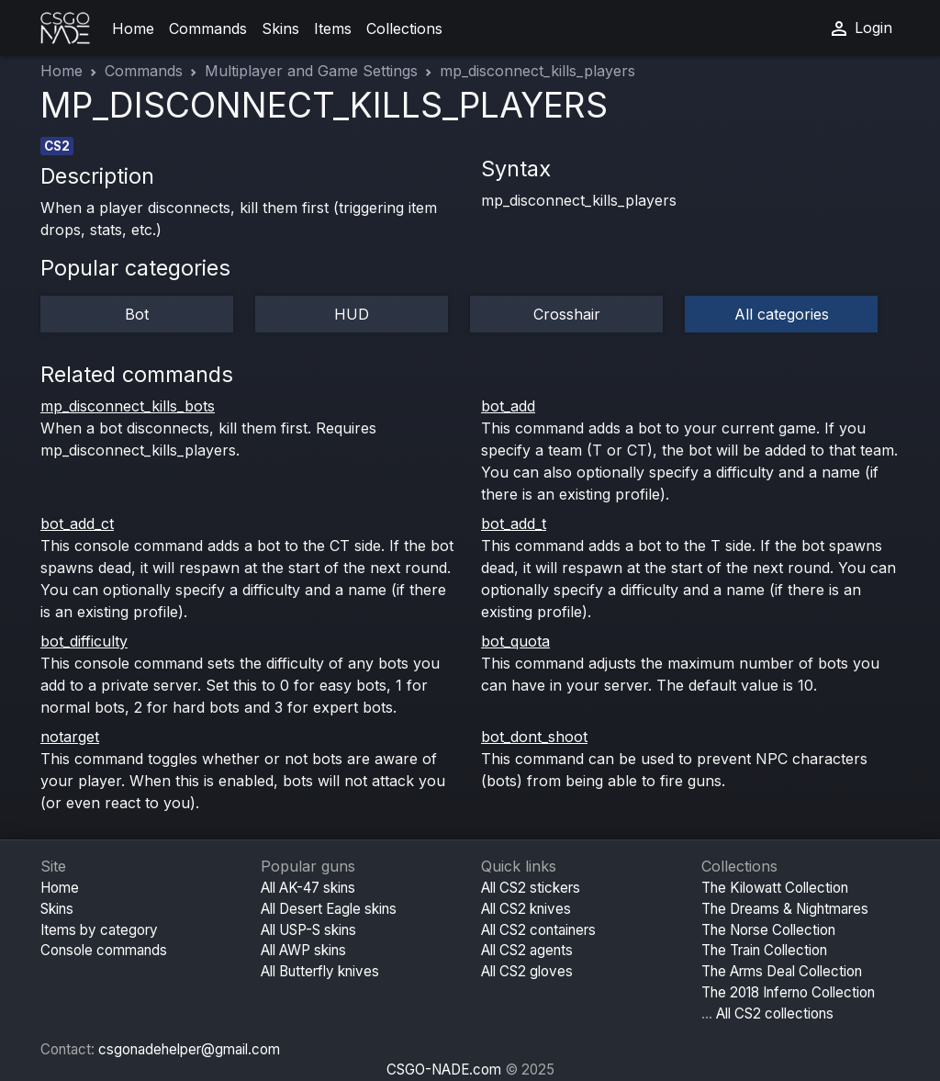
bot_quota (515, 641)
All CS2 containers (538, 930)
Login (860, 28)
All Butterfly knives (320, 971)
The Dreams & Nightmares (784, 909)
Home (133, 28)
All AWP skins (303, 950)
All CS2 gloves (527, 971)
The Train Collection (764, 950)
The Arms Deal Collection (781, 971)
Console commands (103, 950)
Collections (404, 28)
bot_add (508, 406)
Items (333, 28)
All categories (781, 314)
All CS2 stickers (530, 887)
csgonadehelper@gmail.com (189, 1049)
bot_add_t (513, 523)
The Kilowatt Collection (774, 887)
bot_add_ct (77, 523)
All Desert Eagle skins (329, 909)
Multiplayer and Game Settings (311, 71)
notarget (69, 736)
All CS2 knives (526, 909)
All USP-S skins (308, 930)
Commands (208, 28)
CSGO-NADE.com (443, 1069)
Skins (280, 28)
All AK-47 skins (308, 887)
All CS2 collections (775, 1013)
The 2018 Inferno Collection (788, 992)
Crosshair (566, 314)
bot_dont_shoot (534, 736)
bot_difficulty (84, 641)
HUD (351, 314)
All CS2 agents (527, 950)
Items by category (99, 930)
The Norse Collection (768, 930)
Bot (137, 314)
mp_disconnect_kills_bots (127, 406)
